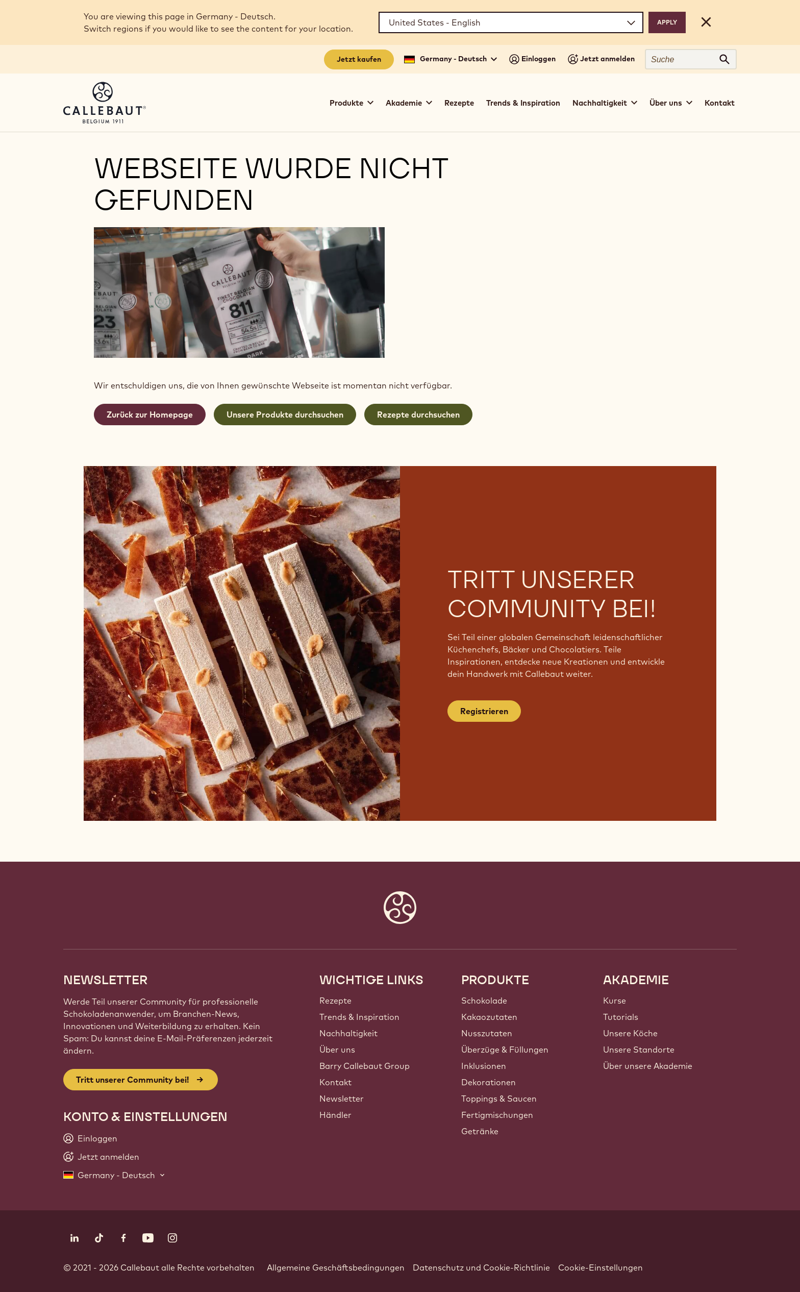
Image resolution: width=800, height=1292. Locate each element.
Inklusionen (483, 1066)
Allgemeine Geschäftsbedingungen (336, 1267)
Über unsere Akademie (647, 1066)
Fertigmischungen (497, 1115)
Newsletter (341, 1098)
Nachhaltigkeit (348, 1033)
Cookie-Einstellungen (600, 1267)
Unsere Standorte (638, 1049)
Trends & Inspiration (523, 103)
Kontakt (720, 103)
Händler (335, 1115)
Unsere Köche (630, 1033)
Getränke (479, 1131)
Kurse (614, 1000)
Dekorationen (488, 1082)
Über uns (337, 1049)
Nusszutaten (486, 1033)
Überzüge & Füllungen (504, 1049)
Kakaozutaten (489, 1017)
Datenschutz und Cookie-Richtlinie (481, 1267)
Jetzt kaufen (359, 59)
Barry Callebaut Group (364, 1066)
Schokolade (484, 1000)
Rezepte (459, 103)
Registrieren (484, 711)
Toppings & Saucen (499, 1098)
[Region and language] (511, 22)
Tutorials (620, 1017)
